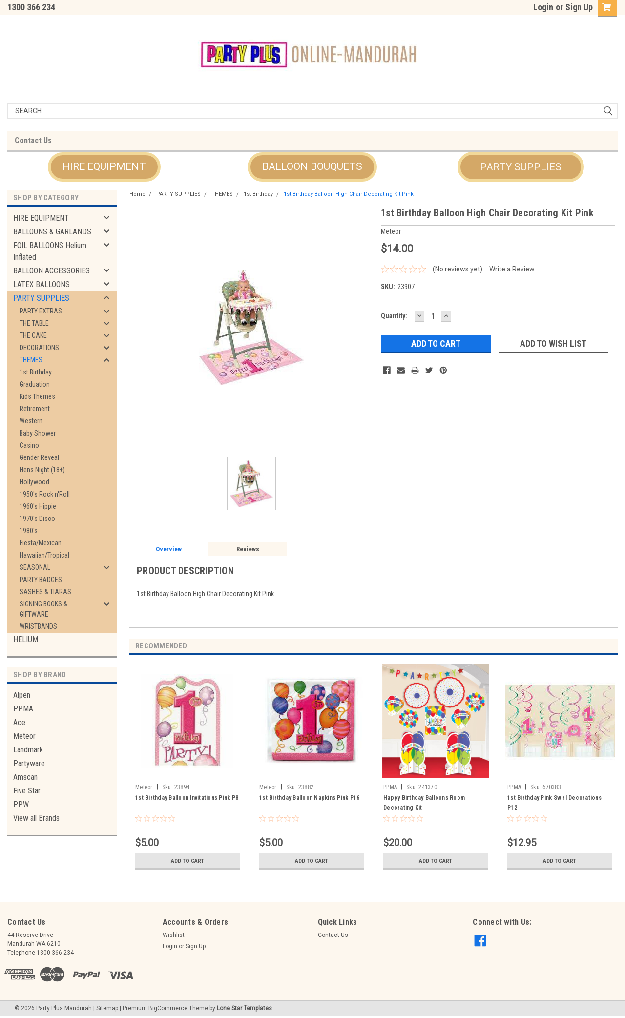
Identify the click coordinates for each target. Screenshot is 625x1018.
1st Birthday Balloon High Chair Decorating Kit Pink (349, 194)
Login (543, 7)
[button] (104, 167)
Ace (19, 722)
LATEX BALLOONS (41, 284)
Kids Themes (37, 396)
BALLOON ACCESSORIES (51, 270)
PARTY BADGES (41, 579)
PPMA (23, 708)
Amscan (25, 777)
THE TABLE (34, 323)
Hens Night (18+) (42, 470)
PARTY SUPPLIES (521, 167)
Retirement (35, 409)
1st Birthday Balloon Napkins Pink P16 (309, 797)
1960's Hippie (38, 506)
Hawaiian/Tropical (44, 555)
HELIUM (25, 639)
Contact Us (33, 140)
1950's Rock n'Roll (45, 494)
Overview (169, 549)
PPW (21, 804)
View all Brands (36, 818)
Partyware (29, 763)
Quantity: (394, 316)
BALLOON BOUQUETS (312, 166)
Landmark (28, 749)
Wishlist (174, 935)
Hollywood (34, 482)
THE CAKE (33, 335)
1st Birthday (36, 372)
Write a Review (512, 269)
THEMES (31, 360)
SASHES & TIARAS (45, 592)
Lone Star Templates (244, 1008)
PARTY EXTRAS (41, 311)
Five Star (27, 790)
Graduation (35, 384)
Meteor (24, 736)
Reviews (247, 549)
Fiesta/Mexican (41, 543)
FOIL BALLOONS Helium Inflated (49, 251)
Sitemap (107, 1008)
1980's (29, 531)
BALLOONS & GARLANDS (52, 231)
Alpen (21, 695)
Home (137, 194)
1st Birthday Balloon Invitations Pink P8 (186, 797)
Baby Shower (38, 433)
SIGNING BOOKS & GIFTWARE (43, 609)
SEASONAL (35, 567)
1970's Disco (37, 518)
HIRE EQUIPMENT (104, 166)
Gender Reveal (39, 457)
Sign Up (579, 7)
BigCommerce (168, 1008)
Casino (29, 445)
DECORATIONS (39, 348)
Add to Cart (187, 861)
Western (31, 421)
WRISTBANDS (38, 626)
